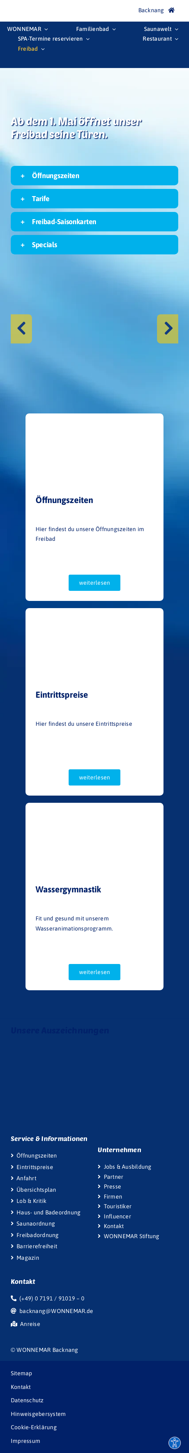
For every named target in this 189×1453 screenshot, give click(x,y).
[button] (94, 175)
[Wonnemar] (21, 6)
